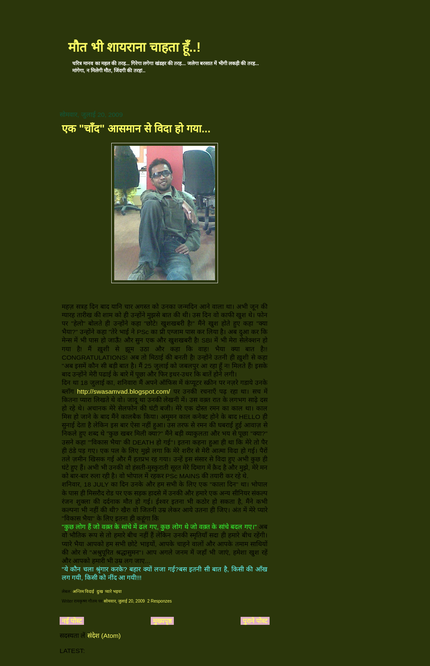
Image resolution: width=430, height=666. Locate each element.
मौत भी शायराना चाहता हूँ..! (134, 47)
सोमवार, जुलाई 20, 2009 (124, 601)
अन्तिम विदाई (83, 591)
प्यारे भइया (113, 591)
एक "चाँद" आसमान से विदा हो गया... (136, 128)
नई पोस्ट (72, 620)
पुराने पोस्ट (255, 620)
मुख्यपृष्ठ (162, 620)
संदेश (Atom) (104, 635)
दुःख (100, 591)
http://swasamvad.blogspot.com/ (123, 391)
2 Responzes (159, 601)
